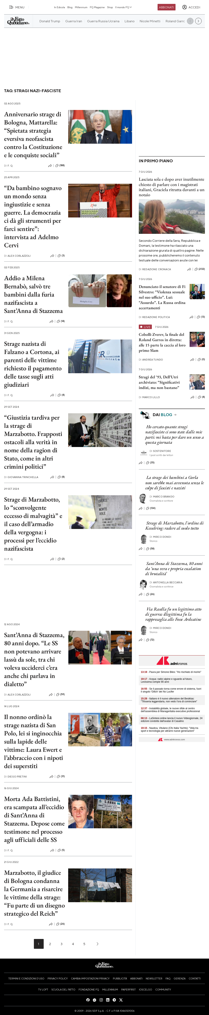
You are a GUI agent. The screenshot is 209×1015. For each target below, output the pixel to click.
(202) (200, 269)
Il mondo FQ (123, 7)
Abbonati (166, 7)
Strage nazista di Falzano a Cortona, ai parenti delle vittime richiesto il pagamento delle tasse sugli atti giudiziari (33, 364)
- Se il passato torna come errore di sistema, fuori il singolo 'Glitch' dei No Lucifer (171, 690)
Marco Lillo (149, 397)
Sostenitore (160, 451)
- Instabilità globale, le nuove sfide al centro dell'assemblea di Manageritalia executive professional (170, 710)
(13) (201, 317)
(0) (201, 359)
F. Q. (8, 165)
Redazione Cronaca (155, 269)
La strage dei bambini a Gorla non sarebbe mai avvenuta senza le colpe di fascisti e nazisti (174, 482)
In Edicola (59, 7)
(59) (60, 694)
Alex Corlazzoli (17, 255)
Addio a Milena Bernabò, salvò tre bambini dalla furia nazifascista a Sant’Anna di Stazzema (33, 294)
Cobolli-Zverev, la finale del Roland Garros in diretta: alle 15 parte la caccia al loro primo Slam (162, 342)
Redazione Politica (154, 317)
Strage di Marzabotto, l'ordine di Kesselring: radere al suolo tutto (174, 525)
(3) (61, 255)
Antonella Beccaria (166, 582)
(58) (150, 548)
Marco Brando (162, 496)
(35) (150, 462)
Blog (69, 7)
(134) (151, 508)
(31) (61, 776)
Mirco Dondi (160, 536)
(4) (61, 395)
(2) (61, 559)
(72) (150, 640)
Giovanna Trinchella (21, 477)
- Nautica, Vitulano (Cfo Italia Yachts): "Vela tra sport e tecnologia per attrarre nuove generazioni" (169, 729)
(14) (61, 321)
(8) (61, 477)
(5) (61, 850)
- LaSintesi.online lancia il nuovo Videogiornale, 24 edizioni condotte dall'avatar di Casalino (171, 720)
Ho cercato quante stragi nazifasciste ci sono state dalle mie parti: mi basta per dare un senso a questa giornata (174, 434)
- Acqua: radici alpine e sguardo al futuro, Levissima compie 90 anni (166, 680)
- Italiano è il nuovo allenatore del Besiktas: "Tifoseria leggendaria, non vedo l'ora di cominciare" (169, 700)
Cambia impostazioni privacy (90, 978)
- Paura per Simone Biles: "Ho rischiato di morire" (171, 672)
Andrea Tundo (151, 359)
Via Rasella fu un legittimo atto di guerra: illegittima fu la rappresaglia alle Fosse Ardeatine (173, 614)
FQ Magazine (97, 7)
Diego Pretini (15, 776)
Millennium (81, 7)
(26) (60, 924)
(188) (60, 165)
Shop (110, 7)
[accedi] (191, 7)
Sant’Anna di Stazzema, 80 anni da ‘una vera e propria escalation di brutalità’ (174, 568)
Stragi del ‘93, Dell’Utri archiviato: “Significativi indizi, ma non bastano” (159, 382)
